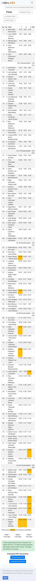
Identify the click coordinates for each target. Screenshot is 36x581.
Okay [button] (5, 577)
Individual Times (25, 12)
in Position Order (10, 16)
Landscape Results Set (17, 561)
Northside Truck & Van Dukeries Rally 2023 (19, 7)
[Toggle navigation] (32, 2)
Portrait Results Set (17, 557)
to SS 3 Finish (9, 20)
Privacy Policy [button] (28, 573)
